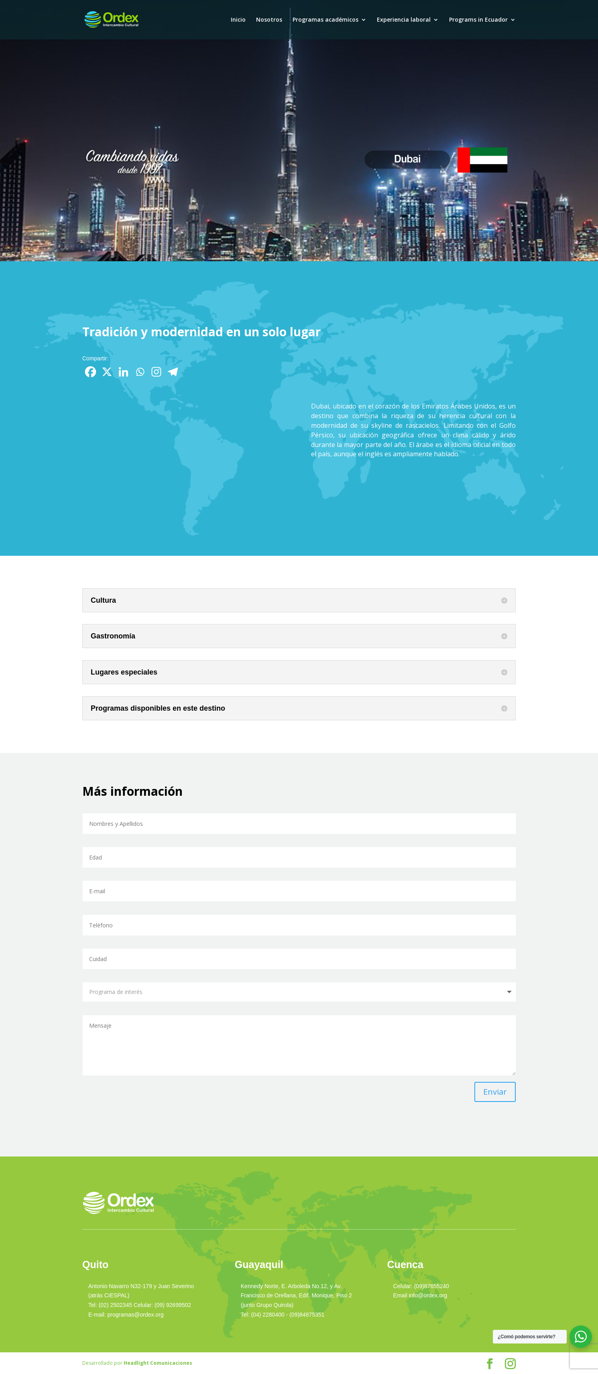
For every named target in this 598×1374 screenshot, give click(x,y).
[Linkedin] (123, 371)
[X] (107, 371)
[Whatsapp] (139, 371)
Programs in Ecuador (478, 20)
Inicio (238, 20)
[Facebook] (90, 371)
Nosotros (269, 20)
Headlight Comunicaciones (158, 1363)
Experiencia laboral (404, 20)
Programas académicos (325, 20)
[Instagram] (156, 371)
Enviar (495, 1091)
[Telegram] (172, 371)
